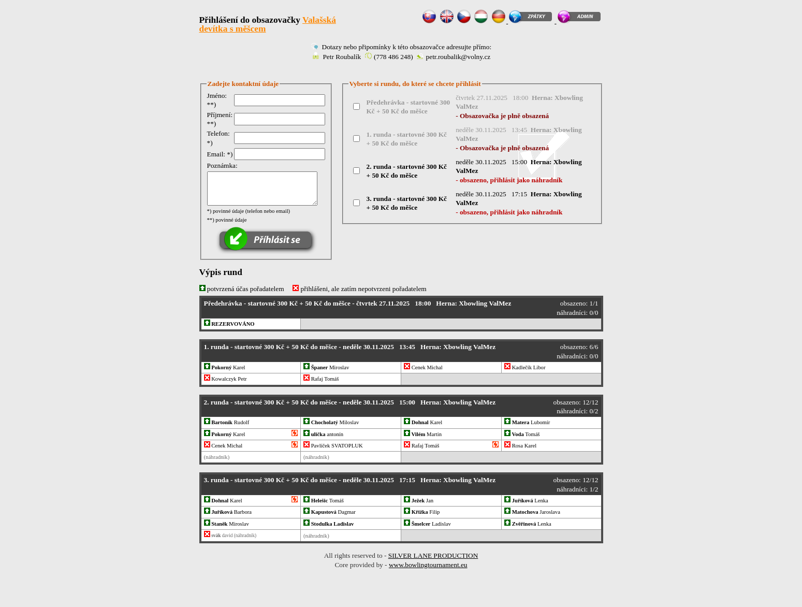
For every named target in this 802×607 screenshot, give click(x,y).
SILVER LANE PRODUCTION (433, 556)
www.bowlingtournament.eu (428, 565)
